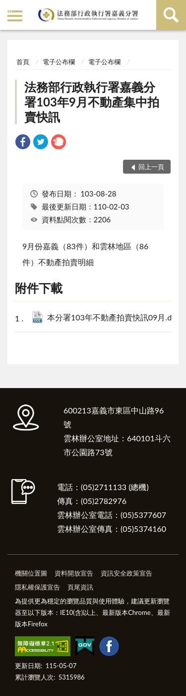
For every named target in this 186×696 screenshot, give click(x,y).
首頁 (22, 62)
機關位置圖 (31, 573)
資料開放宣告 (74, 573)
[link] (22, 143)
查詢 (171, 15)
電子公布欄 (59, 62)
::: (9, 8)
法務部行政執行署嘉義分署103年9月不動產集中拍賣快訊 (91, 102)
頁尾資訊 (80, 587)
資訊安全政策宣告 (126, 573)
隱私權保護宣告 (37, 587)
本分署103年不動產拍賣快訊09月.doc (113, 318)
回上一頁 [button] (151, 167)
